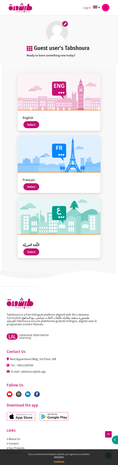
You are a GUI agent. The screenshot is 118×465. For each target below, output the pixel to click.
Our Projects (16, 448)
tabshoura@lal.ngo (33, 371)
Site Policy (59, 456)
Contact (12, 443)
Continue (59, 461)
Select (31, 125)
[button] (108, 434)
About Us (13, 439)
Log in (87, 7)
